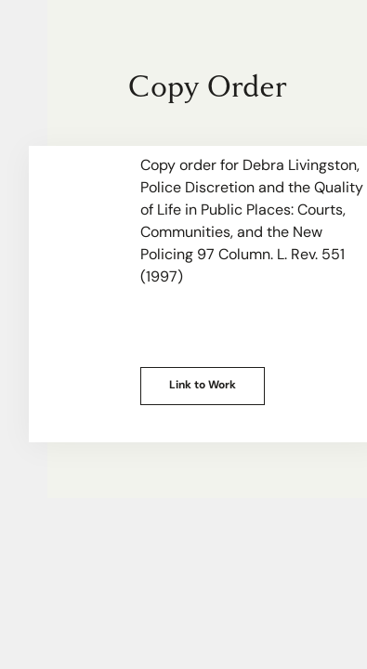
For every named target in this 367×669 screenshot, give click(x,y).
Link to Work (202, 385)
